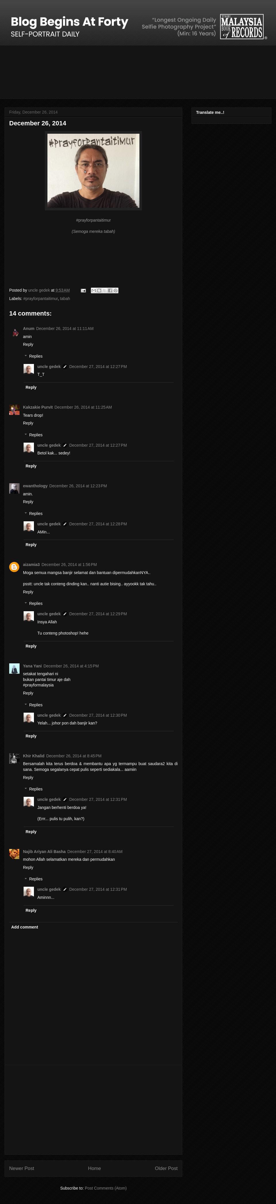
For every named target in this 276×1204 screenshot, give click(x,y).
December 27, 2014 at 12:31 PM (98, 799)
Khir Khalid (34, 756)
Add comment (24, 927)
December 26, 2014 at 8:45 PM (74, 756)
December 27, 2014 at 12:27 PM (98, 366)
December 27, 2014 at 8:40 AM (94, 851)
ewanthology (35, 486)
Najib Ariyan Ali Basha (44, 851)
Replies (36, 356)
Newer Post (21, 1168)
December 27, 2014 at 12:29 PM (98, 614)
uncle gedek (49, 366)
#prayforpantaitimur (40, 298)
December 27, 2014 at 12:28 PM (98, 524)
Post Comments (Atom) (105, 1188)
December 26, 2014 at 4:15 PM (71, 666)
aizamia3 (31, 564)
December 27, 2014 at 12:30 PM (98, 715)
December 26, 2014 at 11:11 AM (65, 328)
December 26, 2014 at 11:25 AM (83, 407)
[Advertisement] (93, 1109)
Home (94, 1168)
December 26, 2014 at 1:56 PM (69, 564)
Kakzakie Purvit (38, 407)
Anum (28, 328)
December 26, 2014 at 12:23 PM (78, 486)
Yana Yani (32, 666)
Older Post (166, 1168)
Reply (28, 344)
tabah (65, 298)
